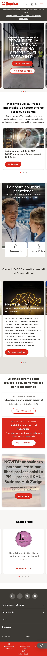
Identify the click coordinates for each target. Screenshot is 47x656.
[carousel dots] (21, 91)
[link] (23, 17)
